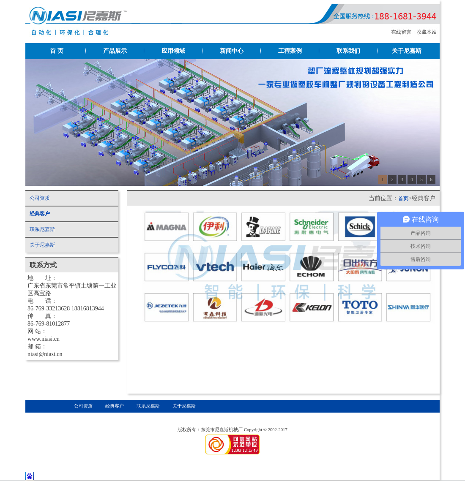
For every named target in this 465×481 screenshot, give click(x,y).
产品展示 (115, 51)
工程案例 (290, 51)
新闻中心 (231, 51)
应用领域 (173, 51)
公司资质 (40, 198)
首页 (403, 198)
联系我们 (348, 51)
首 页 (56, 51)
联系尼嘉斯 (42, 229)
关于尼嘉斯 (406, 51)
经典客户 (40, 214)
